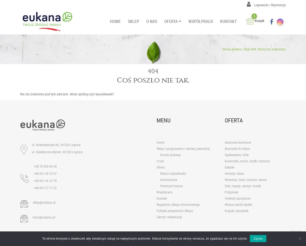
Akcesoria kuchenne (238, 142)
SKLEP (133, 21)
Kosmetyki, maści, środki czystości (247, 161)
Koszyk (255, 20)
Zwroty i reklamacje (169, 217)
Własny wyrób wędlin (238, 204)
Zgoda (257, 238)
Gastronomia (168, 179)
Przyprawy (231, 192)
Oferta (161, 167)
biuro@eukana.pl (44, 217)
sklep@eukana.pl (44, 202)
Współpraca (164, 192)
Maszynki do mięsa (237, 148)
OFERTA (171, 21)
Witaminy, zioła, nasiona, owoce (246, 179)
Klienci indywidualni (173, 173)
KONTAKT (228, 21)
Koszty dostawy (170, 155)
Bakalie (230, 167)
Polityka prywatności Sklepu (175, 210)
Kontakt (162, 198)
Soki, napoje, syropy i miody (243, 186)
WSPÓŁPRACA (200, 21)
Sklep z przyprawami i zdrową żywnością (183, 148)
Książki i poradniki (236, 210)
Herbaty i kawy (234, 173)
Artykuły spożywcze (238, 198)
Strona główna (231, 49)
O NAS (151, 21)
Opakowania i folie (237, 155)
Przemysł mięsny (171, 186)
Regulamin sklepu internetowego (178, 204)
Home (161, 142)
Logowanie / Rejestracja (266, 5)
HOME (115, 21)
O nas (160, 161)
